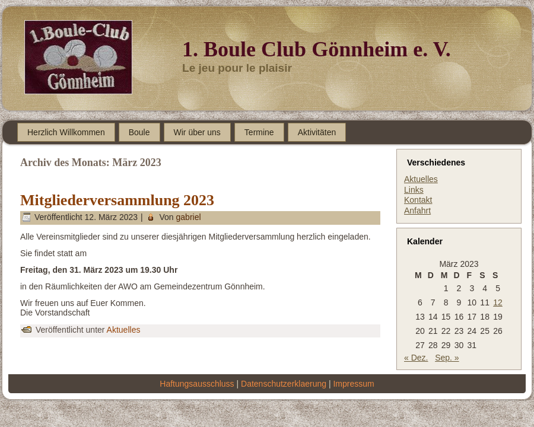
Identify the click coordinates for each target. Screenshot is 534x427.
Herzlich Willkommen (66, 132)
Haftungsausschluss (197, 383)
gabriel (188, 217)
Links (414, 190)
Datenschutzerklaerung (283, 383)
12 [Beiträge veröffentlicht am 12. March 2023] (498, 302)
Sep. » (447, 357)
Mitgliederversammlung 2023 (117, 200)
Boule (139, 132)
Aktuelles (124, 329)
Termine (259, 132)
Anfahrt (417, 210)
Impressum (353, 383)
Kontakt (418, 200)
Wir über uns (197, 132)
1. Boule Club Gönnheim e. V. (316, 49)
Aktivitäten (317, 132)
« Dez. (416, 357)
